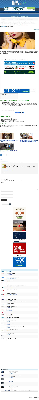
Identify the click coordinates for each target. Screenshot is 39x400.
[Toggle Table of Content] (16, 94)
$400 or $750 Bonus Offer (11, 313)
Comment (3, 182)
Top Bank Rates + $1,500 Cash (11, 278)
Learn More (11, 373)
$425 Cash (8, 318)
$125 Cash (8, 321)
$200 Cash (8, 334)
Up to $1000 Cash (9, 307)
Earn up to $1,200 (9, 300)
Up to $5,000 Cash (9, 274)
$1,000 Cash (9, 327)
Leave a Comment (36, 29)
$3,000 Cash (9, 281)
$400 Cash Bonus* (12, 294)
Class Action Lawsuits (5, 161)
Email (2, 193)
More (1, 159)
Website (2, 196)
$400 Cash (8, 304)
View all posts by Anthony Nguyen (7, 170)
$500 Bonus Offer (9, 310)
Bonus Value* (7, 390)
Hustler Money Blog (19, 3)
